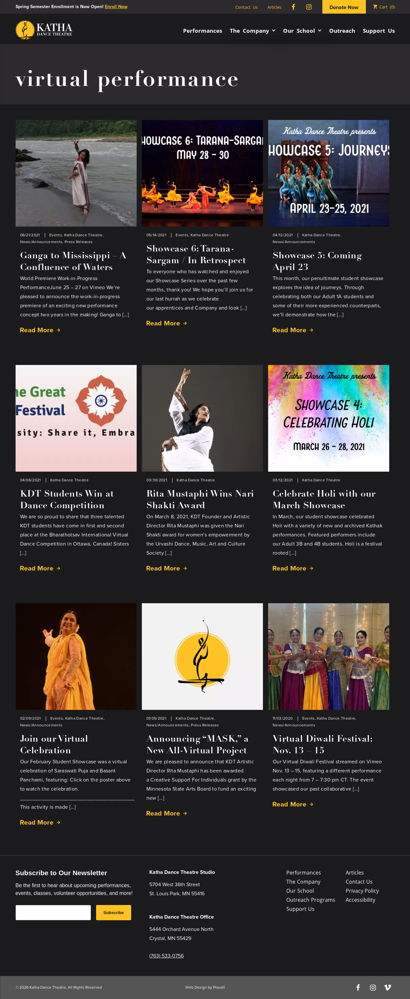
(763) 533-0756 (166, 955)
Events (55, 235)
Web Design (196, 987)
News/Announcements (41, 242)
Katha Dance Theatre (83, 235)
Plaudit (219, 987)
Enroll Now (116, 6)
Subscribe (114, 912)
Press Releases (79, 242)
